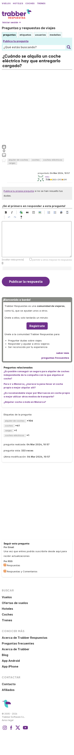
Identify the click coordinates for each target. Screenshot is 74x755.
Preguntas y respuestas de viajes (28, 28)
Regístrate (37, 326)
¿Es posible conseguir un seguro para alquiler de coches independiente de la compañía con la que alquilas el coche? (36, 375)
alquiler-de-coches (18, 160)
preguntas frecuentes (55, 357)
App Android (11, 660)
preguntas (9, 34)
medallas (55, 34)
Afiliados (8, 690)
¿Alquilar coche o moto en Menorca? (25, 402)
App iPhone (10, 666)
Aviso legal (7, 720)
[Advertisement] (37, 106)
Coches (29, 3)
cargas (12, 163)
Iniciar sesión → (11, 22)
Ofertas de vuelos (15, 603)
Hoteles (18, 3)
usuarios (40, 34)
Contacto (9, 684)
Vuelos (6, 3)
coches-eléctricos (52, 160)
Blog (5, 655)
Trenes (41, 3)
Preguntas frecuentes (18, 643)
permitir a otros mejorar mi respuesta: (52, 259)
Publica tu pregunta (15, 41)
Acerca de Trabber (15, 649)
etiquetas (25, 34)
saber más (62, 352)
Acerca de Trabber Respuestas (24, 637)
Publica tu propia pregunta (19, 191)
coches (36, 160)
